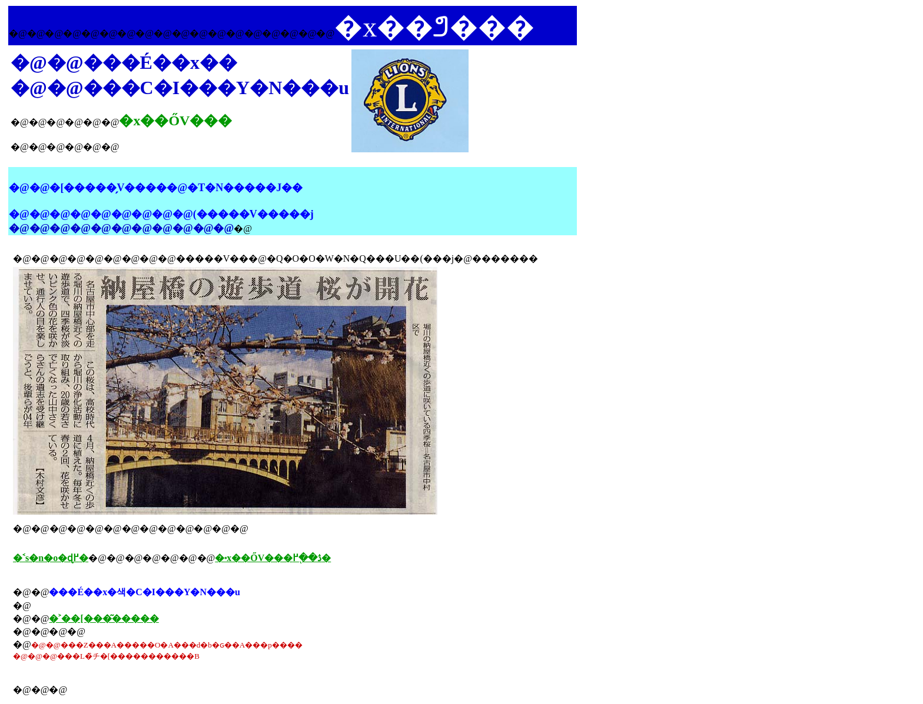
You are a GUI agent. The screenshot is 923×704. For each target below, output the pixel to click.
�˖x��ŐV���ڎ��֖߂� (273, 558)
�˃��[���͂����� (103, 618)
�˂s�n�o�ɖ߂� (50, 558)
